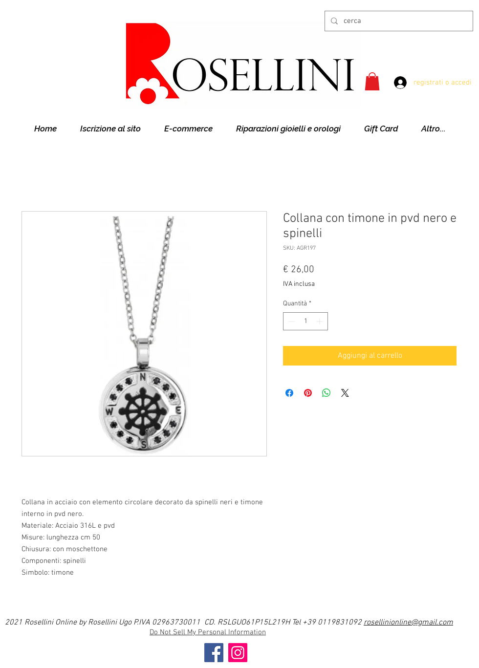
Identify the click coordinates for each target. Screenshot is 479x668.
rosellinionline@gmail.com (408, 622)
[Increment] (320, 321)
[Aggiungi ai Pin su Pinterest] (308, 393)
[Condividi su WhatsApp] (326, 393)
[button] (372, 81)
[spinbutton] (305, 321)
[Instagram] (237, 652)
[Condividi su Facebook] (289, 393)
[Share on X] (345, 393)
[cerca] (398, 21)
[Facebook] (213, 652)
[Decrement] (290, 321)
